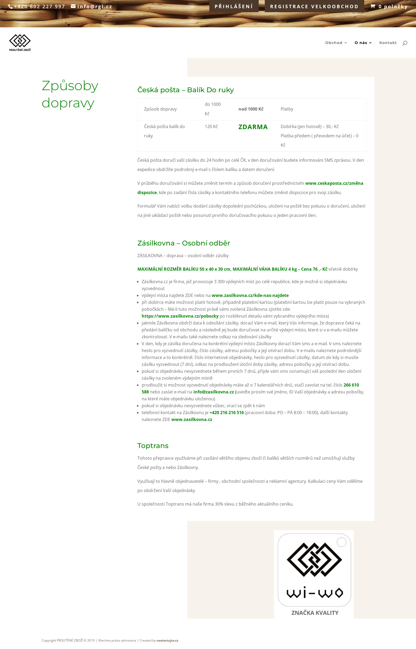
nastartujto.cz (167, 640)
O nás (361, 43)
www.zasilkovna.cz (191, 419)
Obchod (334, 43)
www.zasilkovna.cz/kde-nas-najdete (250, 295)
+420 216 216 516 (227, 412)
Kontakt (388, 43)
